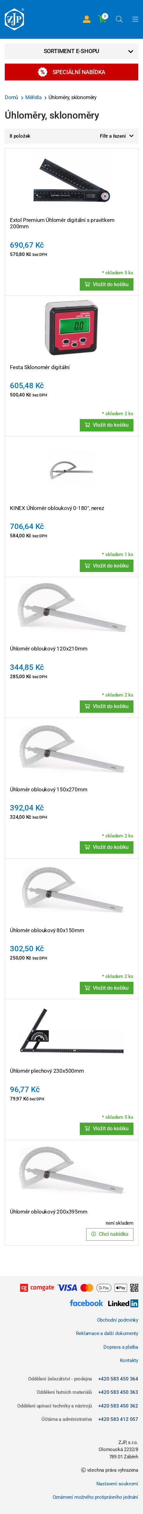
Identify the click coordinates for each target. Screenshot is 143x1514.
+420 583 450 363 (118, 1392)
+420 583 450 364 (118, 1379)
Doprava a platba (120, 1347)
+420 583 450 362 (118, 1406)
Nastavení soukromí (117, 1484)
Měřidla (34, 97)
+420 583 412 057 (118, 1419)
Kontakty (129, 1360)
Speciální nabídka (72, 72)
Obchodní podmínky (117, 1320)
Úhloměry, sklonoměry (73, 97)
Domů (12, 97)
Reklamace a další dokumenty (107, 1333)
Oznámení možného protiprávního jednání (95, 1497)
